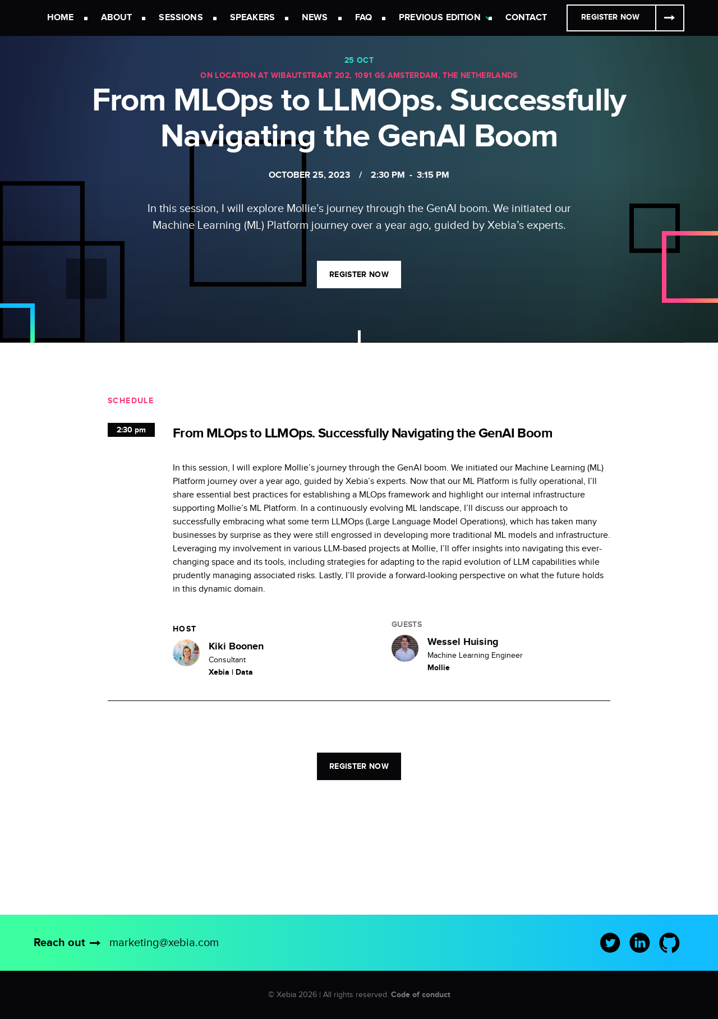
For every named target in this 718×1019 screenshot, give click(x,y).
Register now (359, 274)
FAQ (363, 17)
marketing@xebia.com (164, 942)
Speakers (252, 17)
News (315, 17)
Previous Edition (440, 17)
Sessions (180, 17)
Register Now (610, 17)
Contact (526, 17)
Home (60, 17)
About (116, 17)
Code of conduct (420, 994)
